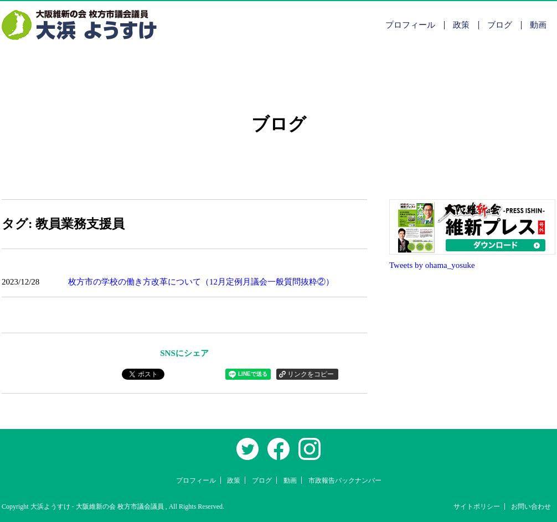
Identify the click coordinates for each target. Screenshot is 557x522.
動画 (538, 24)
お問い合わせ (531, 506)
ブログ (499, 24)
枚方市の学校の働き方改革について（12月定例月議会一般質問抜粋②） (201, 281)
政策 (461, 24)
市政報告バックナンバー (344, 480)
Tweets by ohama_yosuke (432, 265)
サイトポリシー (476, 506)
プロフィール (410, 24)
